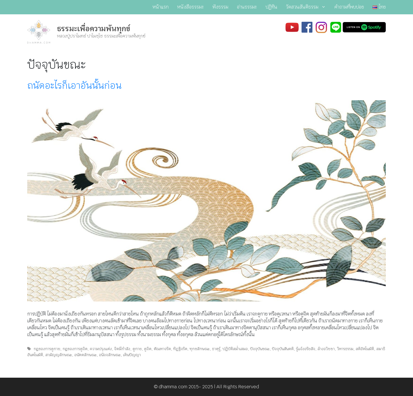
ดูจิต (147, 348)
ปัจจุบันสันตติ (283, 348)
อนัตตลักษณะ (85, 354)
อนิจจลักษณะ (110, 354)
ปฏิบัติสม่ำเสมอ (235, 348)
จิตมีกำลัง (122, 348)
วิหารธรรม (345, 348)
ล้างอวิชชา (326, 348)
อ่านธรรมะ (247, 7)
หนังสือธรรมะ (190, 7)
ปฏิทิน (271, 7)
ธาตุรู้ (216, 348)
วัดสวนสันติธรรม (308, 7)
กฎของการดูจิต (75, 348)
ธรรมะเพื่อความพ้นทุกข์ (93, 29)
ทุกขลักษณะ (200, 348)
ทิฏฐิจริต (180, 348)
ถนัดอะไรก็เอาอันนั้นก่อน (74, 85)
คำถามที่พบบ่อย (349, 7)
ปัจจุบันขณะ (260, 348)
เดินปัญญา (132, 354)
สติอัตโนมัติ (365, 348)
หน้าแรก (161, 7)
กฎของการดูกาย (47, 348)
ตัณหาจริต (162, 348)
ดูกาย (137, 348)
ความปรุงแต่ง (101, 348)
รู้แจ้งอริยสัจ (305, 348)
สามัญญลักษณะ (58, 354)
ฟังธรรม (220, 7)
